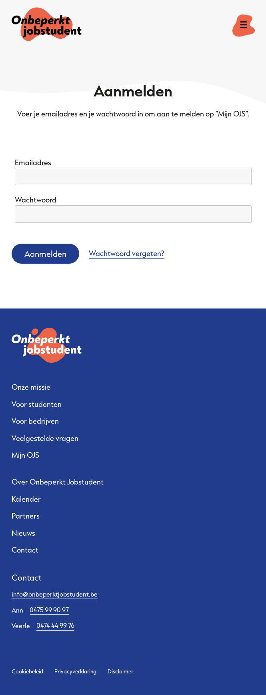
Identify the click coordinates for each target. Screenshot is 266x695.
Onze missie (31, 387)
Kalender (26, 499)
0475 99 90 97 (49, 609)
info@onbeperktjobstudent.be (55, 594)
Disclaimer (120, 671)
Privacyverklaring (75, 671)
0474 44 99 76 (55, 625)
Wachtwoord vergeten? (126, 253)
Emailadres (33, 162)
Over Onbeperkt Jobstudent (58, 482)
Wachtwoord (35, 199)
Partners (26, 516)
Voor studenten (37, 404)
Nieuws (23, 533)
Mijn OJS (25, 455)
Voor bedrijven (35, 421)
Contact (25, 550)
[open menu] (244, 25)
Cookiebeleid (27, 671)
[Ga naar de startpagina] (38, 25)
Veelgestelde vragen (45, 438)
